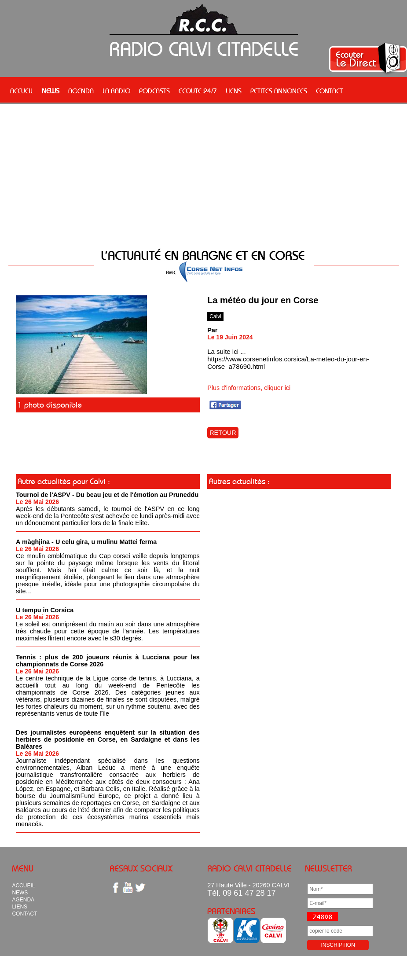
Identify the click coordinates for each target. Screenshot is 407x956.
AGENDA (81, 90)
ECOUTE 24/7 (198, 90)
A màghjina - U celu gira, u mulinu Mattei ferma (86, 541)
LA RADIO (116, 90)
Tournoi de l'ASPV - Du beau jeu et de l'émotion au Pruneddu (107, 494)
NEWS (50, 90)
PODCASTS (154, 90)
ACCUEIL (21, 90)
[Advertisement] (203, 177)
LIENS (234, 90)
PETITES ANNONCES (278, 90)
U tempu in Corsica (44, 610)
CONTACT (329, 90)
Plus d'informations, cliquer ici (248, 387)
